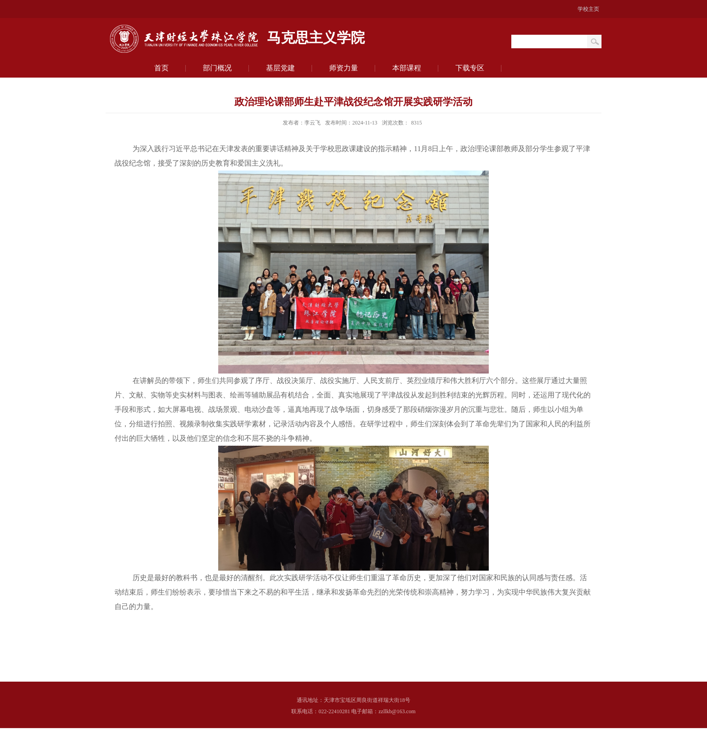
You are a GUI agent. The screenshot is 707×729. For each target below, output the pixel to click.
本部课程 (406, 68)
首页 (161, 68)
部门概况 (217, 68)
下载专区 (469, 68)
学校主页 (588, 9)
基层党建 (280, 68)
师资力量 (343, 68)
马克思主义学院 (316, 38)
